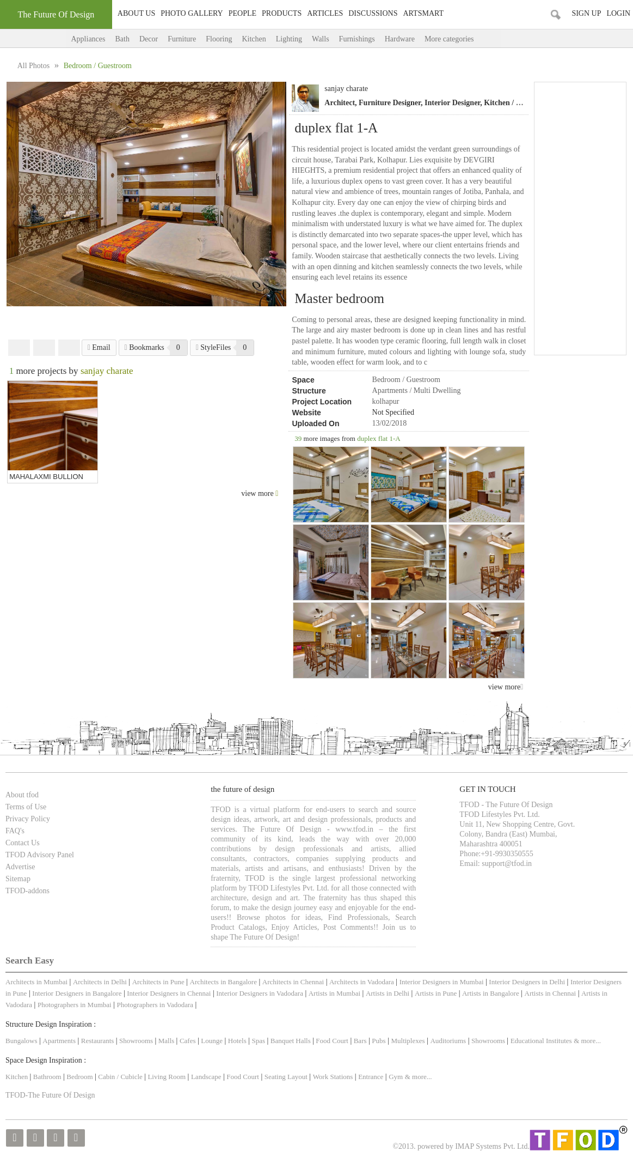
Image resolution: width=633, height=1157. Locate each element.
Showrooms (137, 1041)
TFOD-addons (27, 891)
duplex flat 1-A (378, 438)
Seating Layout (286, 1077)
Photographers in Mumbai (75, 1005)
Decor (148, 39)
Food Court (332, 1041)
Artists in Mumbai (334, 993)
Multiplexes (408, 1041)
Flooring (219, 39)
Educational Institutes (541, 1041)
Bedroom (80, 1077)
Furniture (182, 39)
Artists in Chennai (550, 993)
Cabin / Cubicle (121, 1077)
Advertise (20, 867)
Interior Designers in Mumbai (442, 982)
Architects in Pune (158, 982)
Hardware (400, 39)
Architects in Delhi (100, 982)
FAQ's (14, 831)
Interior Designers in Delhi (527, 982)
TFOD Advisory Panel (39, 855)
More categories (460, 39)
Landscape (206, 1077)
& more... (587, 1041)
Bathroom (48, 1077)
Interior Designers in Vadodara (259, 993)
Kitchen (254, 39)
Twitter (44, 348)
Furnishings (357, 39)
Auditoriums (448, 1041)
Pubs (378, 1041)
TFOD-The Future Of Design (50, 1095)
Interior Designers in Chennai (169, 993)
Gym (396, 1077)
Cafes (188, 1041)
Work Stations (333, 1077)
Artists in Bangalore (490, 993)
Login (618, 13)
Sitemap (17, 879)
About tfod (22, 795)
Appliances (88, 39)
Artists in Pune (436, 993)
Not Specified (393, 412)
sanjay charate (346, 88)
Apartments (59, 1041)
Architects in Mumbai (36, 982)
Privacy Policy (27, 819)
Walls (320, 39)
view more (506, 687)
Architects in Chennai (293, 982)
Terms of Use (25, 807)
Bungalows (21, 1041)
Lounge (212, 1041)
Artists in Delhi (387, 993)
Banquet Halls (291, 1041)
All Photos (34, 66)
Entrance (370, 1077)
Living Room (167, 1077)
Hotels (237, 1041)
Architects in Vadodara (361, 982)
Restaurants (98, 1041)
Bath (122, 39)
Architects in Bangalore (223, 982)
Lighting (289, 39)
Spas (259, 1041)
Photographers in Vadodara (154, 1005)
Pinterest (69, 348)
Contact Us (22, 843)
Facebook (19, 348)
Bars (360, 1041)
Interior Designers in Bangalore (76, 993)
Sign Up (586, 13)
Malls (167, 1041)
